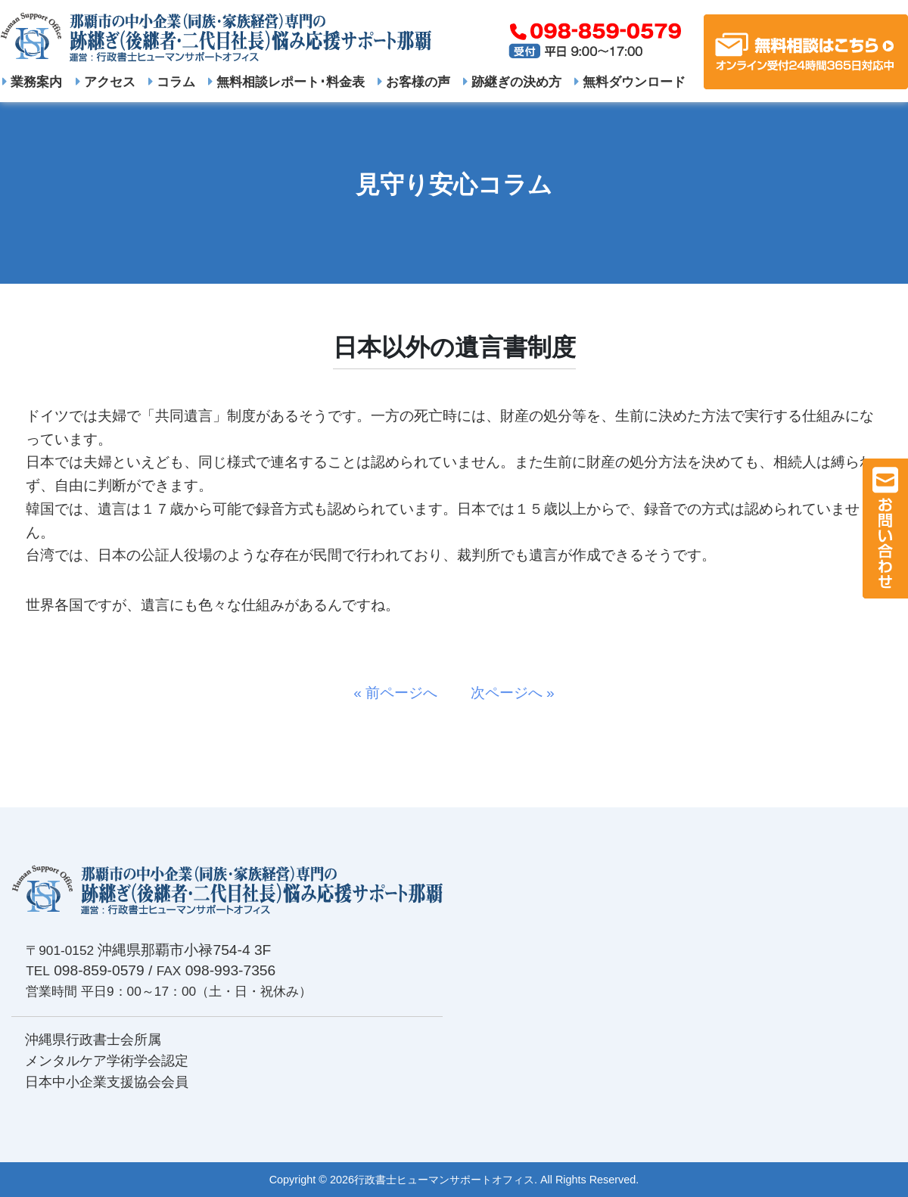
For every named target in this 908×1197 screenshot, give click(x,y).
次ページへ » (505, 693)
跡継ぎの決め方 (512, 82)
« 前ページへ (402, 693)
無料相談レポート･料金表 (286, 82)
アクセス (105, 82)
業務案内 (32, 82)
